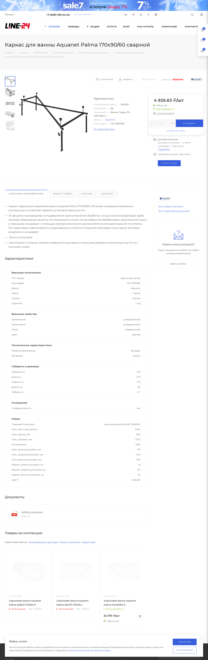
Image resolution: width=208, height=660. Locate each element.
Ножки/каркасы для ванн (43, 542)
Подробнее (164, 149)
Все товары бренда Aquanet (174, 211)
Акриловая (88, 542)
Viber (148, 14)
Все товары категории (171, 206)
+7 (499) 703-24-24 (58, 14)
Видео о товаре (62, 194)
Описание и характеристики (26, 194)
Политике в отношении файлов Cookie (89, 650)
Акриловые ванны (16, 542)
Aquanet (110, 119)
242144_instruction (32, 512)
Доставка (107, 194)
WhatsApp (156, 14)
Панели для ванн (70, 542)
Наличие (86, 194)
